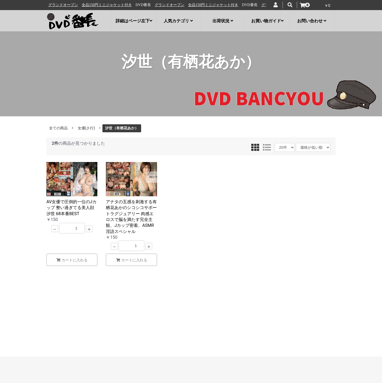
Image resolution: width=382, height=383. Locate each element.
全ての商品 (58, 128)
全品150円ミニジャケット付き (109, 5)
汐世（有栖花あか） (121, 128)
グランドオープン (65, 5)
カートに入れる (72, 260)
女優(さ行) (86, 128)
